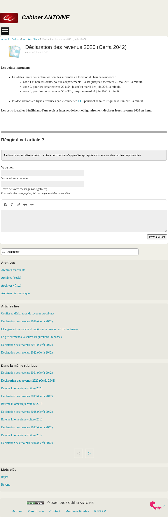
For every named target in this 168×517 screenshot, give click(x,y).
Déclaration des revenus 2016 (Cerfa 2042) (27, 443)
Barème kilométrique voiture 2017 (21, 435)
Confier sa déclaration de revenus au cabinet (27, 313)
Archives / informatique (15, 293)
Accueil (5, 39)
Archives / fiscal (31, 39)
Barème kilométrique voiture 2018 (21, 419)
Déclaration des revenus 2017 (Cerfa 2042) (27, 427)
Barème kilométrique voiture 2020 (21, 388)
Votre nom (7, 167)
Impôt (4, 477)
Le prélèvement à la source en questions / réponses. (32, 337)
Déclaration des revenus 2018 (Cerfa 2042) (27, 411)
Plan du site (36, 511)
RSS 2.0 (100, 511)
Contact (54, 511)
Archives (16, 39)
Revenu (5, 484)
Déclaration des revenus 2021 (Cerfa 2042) (27, 344)
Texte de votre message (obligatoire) (24, 189)
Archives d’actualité (13, 270)
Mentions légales (77, 511)
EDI (80, 101)
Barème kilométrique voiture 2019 (21, 404)
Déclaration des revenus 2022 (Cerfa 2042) (27, 352)
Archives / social (11, 277)
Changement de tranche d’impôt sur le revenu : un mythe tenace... (40, 329)
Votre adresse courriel (14, 178)
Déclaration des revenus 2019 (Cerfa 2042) (27, 321)
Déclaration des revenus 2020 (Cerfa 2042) (28, 380)
